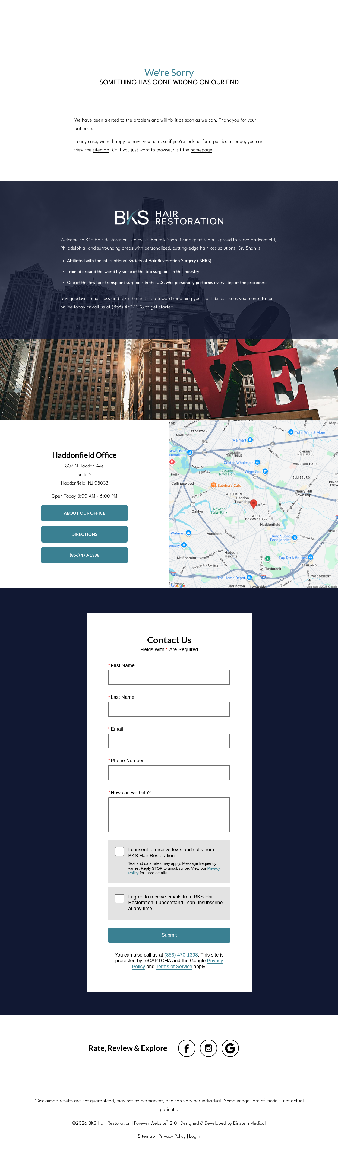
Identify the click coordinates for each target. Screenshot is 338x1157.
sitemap (101, 150)
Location (239, 13)
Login (194, 1136)
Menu (299, 13)
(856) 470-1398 (128, 307)
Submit (168, 935)
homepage (201, 150)
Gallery (173, 13)
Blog (149, 13)
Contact (269, 13)
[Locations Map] (253, 504)
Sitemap (146, 1136)
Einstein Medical (249, 1123)
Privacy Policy (172, 1136)
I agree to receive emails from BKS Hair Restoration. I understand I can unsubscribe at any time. (175, 902)
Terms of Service (174, 966)
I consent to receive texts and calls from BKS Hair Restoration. (175, 861)
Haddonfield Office (84, 455)
